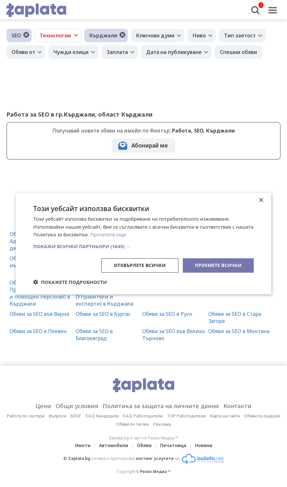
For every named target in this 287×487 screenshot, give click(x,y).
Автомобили (113, 445)
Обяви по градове (262, 416)
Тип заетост (240, 35)
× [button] (261, 200)
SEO (16, 35)
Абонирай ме (149, 145)
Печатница (173, 445)
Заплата (117, 52)
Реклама (162, 424)
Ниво (199, 35)
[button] (143, 246)
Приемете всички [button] (218, 265)
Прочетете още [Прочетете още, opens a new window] (108, 234)
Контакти (237, 406)
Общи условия (77, 406)
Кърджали (103, 35)
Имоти (82, 445)
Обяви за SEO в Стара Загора (234, 317)
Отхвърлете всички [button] (140, 265)
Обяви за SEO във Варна (39, 313)
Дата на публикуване (174, 52)
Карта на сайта (225, 416)
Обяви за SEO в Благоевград (94, 335)
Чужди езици (71, 52)
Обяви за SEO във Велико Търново (173, 335)
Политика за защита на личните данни (161, 406)
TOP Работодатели (186, 416)
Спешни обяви (238, 52)
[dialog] (143, 243)
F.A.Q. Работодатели (143, 416)
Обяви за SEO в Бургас (103, 313)
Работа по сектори (25, 416)
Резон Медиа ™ (155, 471)
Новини (203, 445)
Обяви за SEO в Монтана (238, 331)
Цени (43, 406)
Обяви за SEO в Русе (167, 313)
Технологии (55, 35)
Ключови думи (155, 35)
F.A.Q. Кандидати (102, 416)
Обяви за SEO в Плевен (38, 331)
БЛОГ (76, 416)
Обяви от (23, 52)
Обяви (144, 445)
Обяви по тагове (132, 424)
